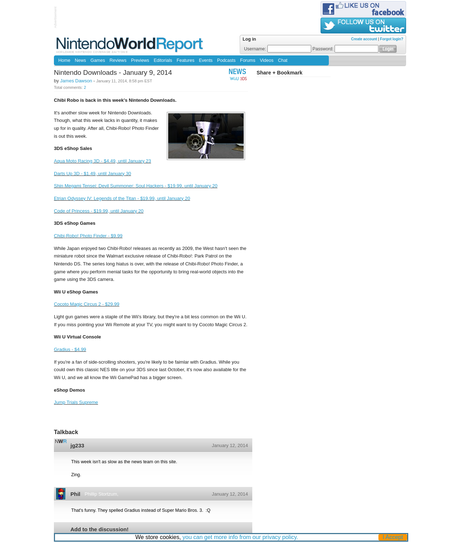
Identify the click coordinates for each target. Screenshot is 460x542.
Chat (282, 60)
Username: (277, 48)
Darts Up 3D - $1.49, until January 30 (92, 173)
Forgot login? (391, 39)
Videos (266, 60)
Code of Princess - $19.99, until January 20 (98, 211)
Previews (140, 60)
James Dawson (76, 80)
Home (64, 60)
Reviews (118, 60)
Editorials (163, 60)
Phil (75, 494)
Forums (247, 60)
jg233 (77, 445)
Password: (346, 48)
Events (205, 60)
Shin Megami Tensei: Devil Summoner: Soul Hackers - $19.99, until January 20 (135, 185)
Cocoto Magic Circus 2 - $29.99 (86, 304)
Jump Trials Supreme (76, 402)
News (80, 60)
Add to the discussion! (99, 529)
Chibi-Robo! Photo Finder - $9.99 (88, 235)
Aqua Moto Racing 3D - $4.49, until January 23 (102, 161)
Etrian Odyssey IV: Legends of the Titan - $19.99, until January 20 (122, 198)
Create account (364, 39)
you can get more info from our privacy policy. (240, 537)
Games (98, 60)
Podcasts (226, 60)
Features (185, 60)
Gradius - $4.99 (70, 349)
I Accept (393, 537)
